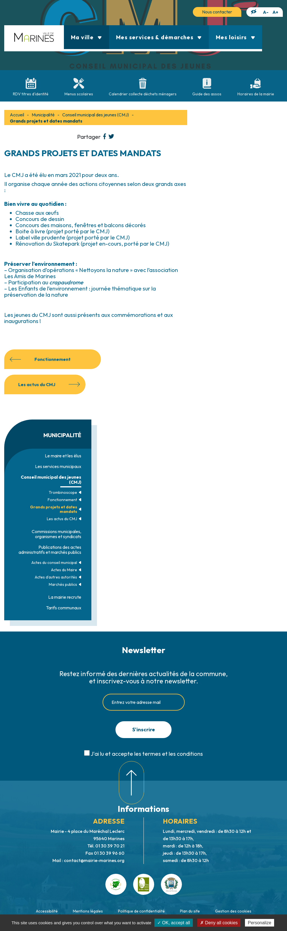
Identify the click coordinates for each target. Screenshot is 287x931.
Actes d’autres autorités (56, 577)
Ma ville (86, 37)
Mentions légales (88, 911)
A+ (275, 12)
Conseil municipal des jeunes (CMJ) (51, 479)
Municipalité (43, 114)
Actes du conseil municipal (54, 562)
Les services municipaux (58, 466)
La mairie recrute (64, 597)
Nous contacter (217, 12)
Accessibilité (47, 911)
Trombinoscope (63, 492)
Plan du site (190, 911)
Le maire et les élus (63, 455)
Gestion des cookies (233, 911)
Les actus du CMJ (62, 519)
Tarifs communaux (63, 607)
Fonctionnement (62, 499)
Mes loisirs (235, 37)
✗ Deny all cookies (219, 922)
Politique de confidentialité (141, 911)
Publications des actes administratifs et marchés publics (49, 550)
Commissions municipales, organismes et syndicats (56, 534)
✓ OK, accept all (173, 922)
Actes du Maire (64, 570)
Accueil (17, 114)
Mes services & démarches (159, 37)
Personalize (259, 922)
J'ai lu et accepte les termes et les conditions (147, 753)
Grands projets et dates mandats (53, 509)
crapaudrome (66, 282)
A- (266, 12)
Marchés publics (63, 584)
